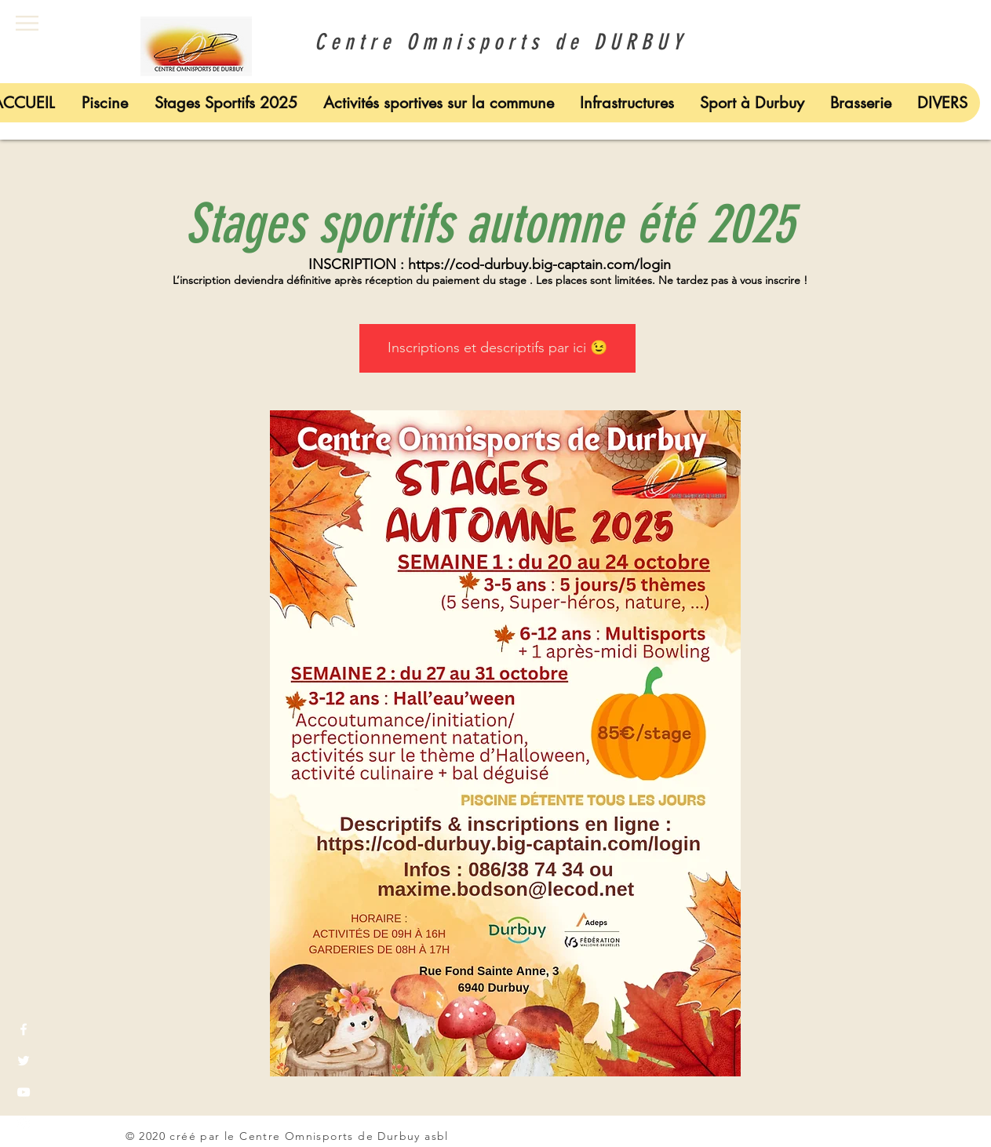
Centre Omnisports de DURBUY (495, 42)
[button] (27, 23)
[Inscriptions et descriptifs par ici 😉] (497, 348)
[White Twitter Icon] (23, 1061)
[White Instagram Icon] (23, 1123)
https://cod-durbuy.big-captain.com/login (539, 264)
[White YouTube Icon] (23, 1092)
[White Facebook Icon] (23, 1029)
